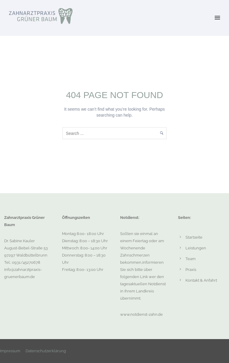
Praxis (190, 269)
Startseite (193, 237)
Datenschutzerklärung (46, 351)
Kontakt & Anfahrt (201, 280)
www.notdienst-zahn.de (141, 314)
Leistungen (195, 248)
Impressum (10, 351)
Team (190, 259)
